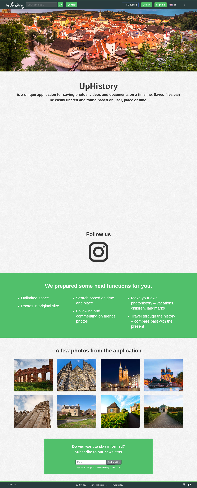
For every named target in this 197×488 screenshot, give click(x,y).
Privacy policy (117, 485)
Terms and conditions (98, 485)
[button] (15, 40)
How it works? (80, 485)
